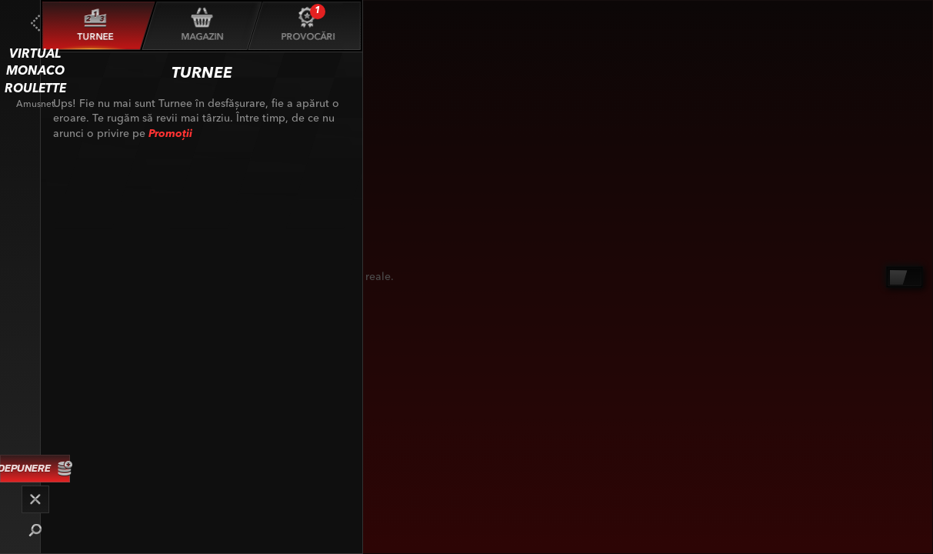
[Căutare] (35, 530)
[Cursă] (35, 499)
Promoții (170, 133)
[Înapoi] (35, 23)
